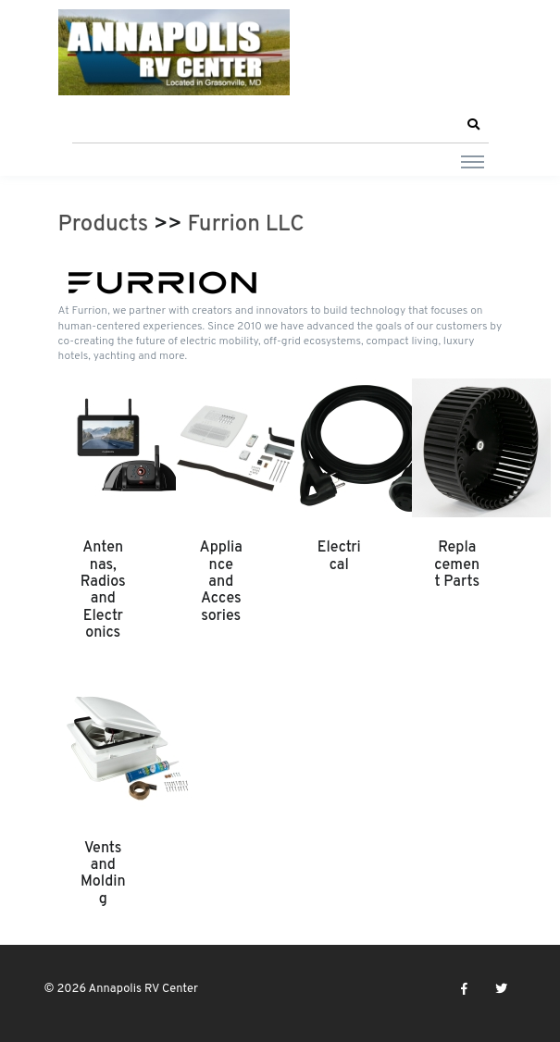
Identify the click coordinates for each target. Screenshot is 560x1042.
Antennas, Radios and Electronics (103, 590)
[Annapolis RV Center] (174, 52)
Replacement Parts (456, 565)
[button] (474, 125)
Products (103, 225)
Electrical (339, 556)
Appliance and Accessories (221, 582)
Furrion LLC (246, 225)
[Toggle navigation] (472, 161)
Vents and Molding (103, 874)
